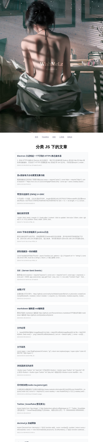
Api (30, 394)
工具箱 (61, 137)
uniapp (40, 394)
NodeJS (35, 165)
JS (32, 165)
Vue (30, 165)
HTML (30, 222)
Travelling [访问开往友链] (45, 137)
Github (69, 137)
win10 (40, 165)
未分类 (31, 203)
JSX (32, 432)
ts (34, 432)
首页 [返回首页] (36, 137)
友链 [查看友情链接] (54, 137)
